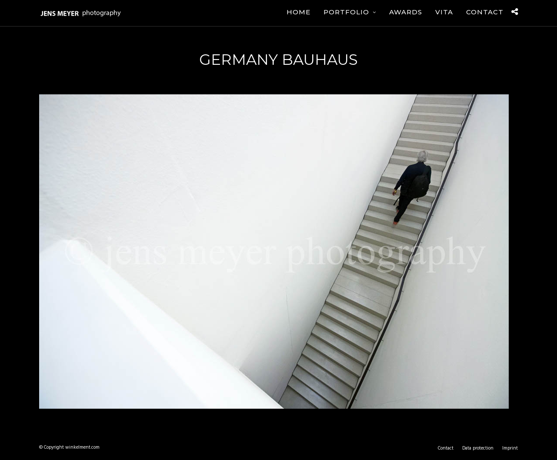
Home (298, 12)
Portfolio (346, 12)
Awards (405, 12)
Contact (485, 12)
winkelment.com (82, 447)
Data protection (478, 448)
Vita (444, 12)
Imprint (510, 448)
